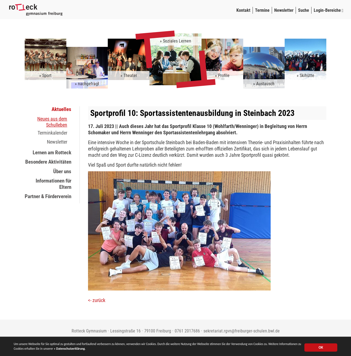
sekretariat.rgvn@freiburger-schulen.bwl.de (241, 331)
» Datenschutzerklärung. (138, 350)
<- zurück (96, 300)
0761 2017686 (187, 331)
